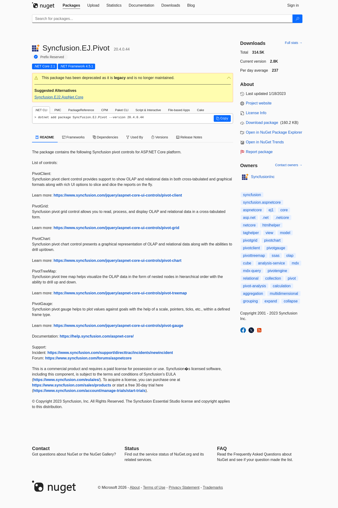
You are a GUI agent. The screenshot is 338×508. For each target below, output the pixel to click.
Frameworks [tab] (73, 137)
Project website (259, 103)
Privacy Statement (184, 487)
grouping (250, 301)
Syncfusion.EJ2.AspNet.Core (58, 97)
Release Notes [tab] (189, 137)
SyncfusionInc (263, 177)
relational (251, 278)
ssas (275, 256)
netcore (249, 225)
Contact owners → (288, 165)
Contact (41, 448)
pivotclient (251, 248)
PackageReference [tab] (81, 110)
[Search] (297, 18)
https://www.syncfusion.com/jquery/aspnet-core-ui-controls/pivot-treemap (120, 293)
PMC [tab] (57, 110)
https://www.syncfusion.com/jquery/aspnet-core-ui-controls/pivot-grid (116, 228)
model (285, 233)
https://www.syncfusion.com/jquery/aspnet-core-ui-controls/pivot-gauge (118, 326)
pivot (292, 278)
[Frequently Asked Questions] (222, 448)
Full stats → (293, 43)
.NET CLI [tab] (41, 110)
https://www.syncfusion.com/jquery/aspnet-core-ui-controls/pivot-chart (117, 261)
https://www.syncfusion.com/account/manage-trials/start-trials (89, 391)
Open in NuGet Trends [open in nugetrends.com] (265, 142)
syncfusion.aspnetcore (262, 202)
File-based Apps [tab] (179, 110)
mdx (295, 263)
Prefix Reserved (52, 57)
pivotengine (277, 271)
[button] (132, 78)
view (269, 233)
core (284, 210)
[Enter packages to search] (162, 18)
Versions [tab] (159, 137)
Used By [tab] (134, 137)
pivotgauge (276, 248)
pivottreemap (254, 256)
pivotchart (272, 240)
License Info (256, 113)
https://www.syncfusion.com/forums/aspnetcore (88, 358)
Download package (262, 123)
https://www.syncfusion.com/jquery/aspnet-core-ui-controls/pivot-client (118, 195)
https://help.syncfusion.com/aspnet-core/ (97, 336)
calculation (282, 286)
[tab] (71, 5)
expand (270, 301)
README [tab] (45, 137)
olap (289, 256)
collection (273, 278)
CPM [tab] (104, 110)
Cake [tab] (200, 110)
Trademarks (213, 487)
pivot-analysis (254, 286)
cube (247, 263)
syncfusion (252, 195)
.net (265, 218)
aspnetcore (252, 210)
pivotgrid (250, 240)
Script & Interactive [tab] (148, 110)
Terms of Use (154, 487)
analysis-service (271, 263)
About (135, 487)
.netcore (282, 218)
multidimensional (284, 294)
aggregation (253, 294)
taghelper (251, 233)
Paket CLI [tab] (121, 110)
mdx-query (252, 271)
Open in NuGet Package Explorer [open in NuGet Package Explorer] (274, 132)
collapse (291, 301)
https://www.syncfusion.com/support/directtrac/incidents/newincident (110, 353)
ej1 (271, 210)
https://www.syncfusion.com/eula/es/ (66, 380)
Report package (259, 152)
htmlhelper (271, 225)
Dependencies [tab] (105, 137)
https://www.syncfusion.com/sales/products (71, 385)
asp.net (249, 218)
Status (132, 448)
